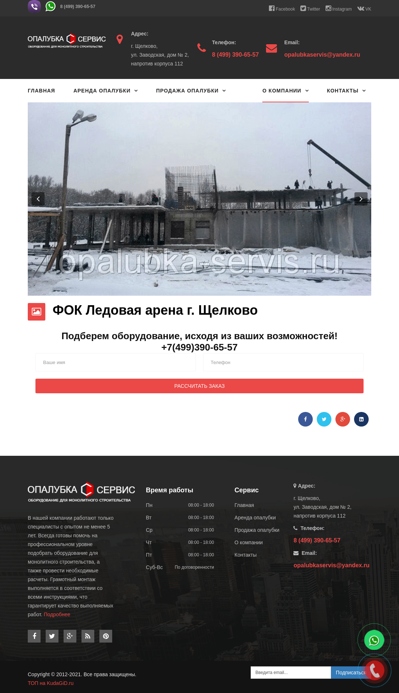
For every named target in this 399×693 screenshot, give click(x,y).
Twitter (310, 8)
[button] (38, 198)
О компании (281, 91)
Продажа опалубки (187, 91)
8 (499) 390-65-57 (77, 6)
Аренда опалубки (101, 91)
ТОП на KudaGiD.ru (50, 683)
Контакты (342, 91)
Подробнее (57, 614)
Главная (41, 91)
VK (364, 8)
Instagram (339, 8)
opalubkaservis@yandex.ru (322, 55)
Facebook (282, 8)
